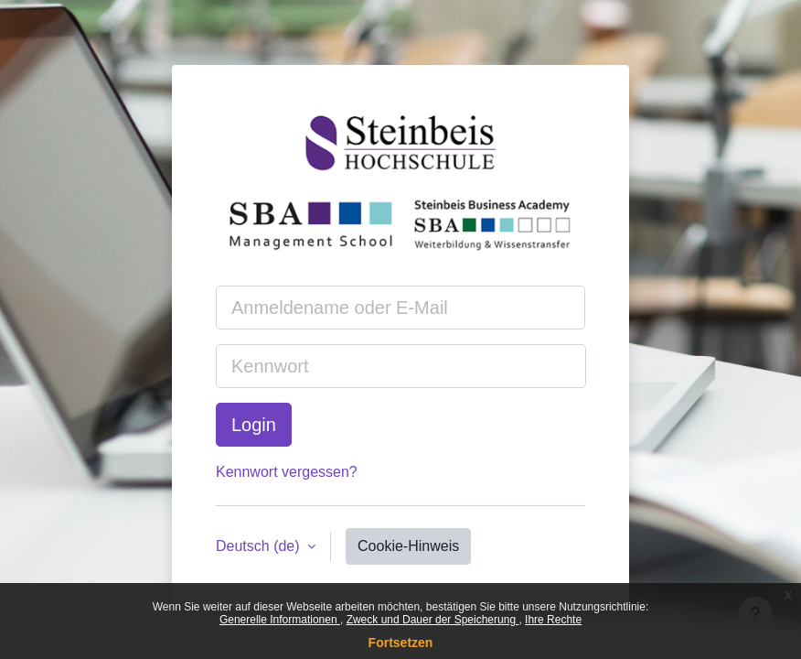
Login (253, 425)
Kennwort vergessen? (287, 472)
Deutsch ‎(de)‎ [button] (260, 546)
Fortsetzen (400, 642)
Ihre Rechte (553, 619)
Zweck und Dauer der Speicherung (433, 619)
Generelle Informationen (279, 619)
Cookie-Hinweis (408, 546)
